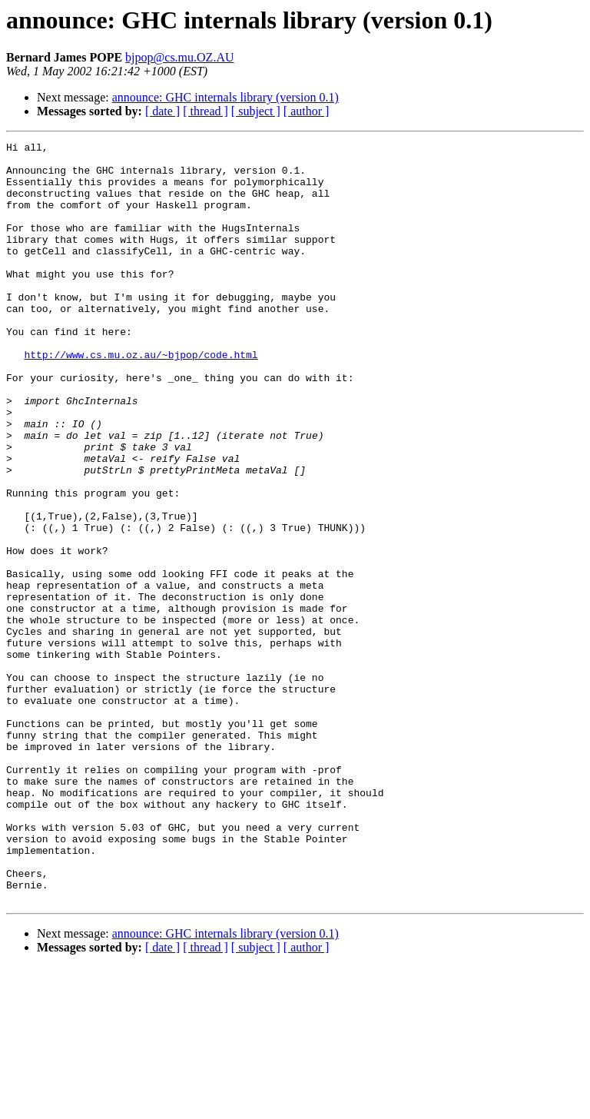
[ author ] (306, 111)
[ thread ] (205, 111)
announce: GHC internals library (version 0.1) (225, 97)
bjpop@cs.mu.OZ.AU (179, 57)
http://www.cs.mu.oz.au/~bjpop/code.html (140, 398)
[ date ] (162, 111)
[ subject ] (255, 111)
